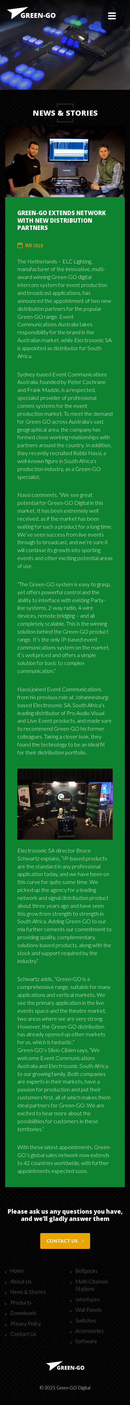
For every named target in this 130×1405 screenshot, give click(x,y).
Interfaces (88, 1299)
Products (21, 1302)
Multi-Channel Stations (92, 1285)
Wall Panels (89, 1310)
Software (86, 1341)
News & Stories (28, 1292)
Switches (86, 1320)
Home (17, 1271)
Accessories (90, 1331)
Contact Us (23, 1334)
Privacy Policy (25, 1323)
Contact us (65, 1241)
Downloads (23, 1313)
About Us (21, 1281)
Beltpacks (86, 1271)
